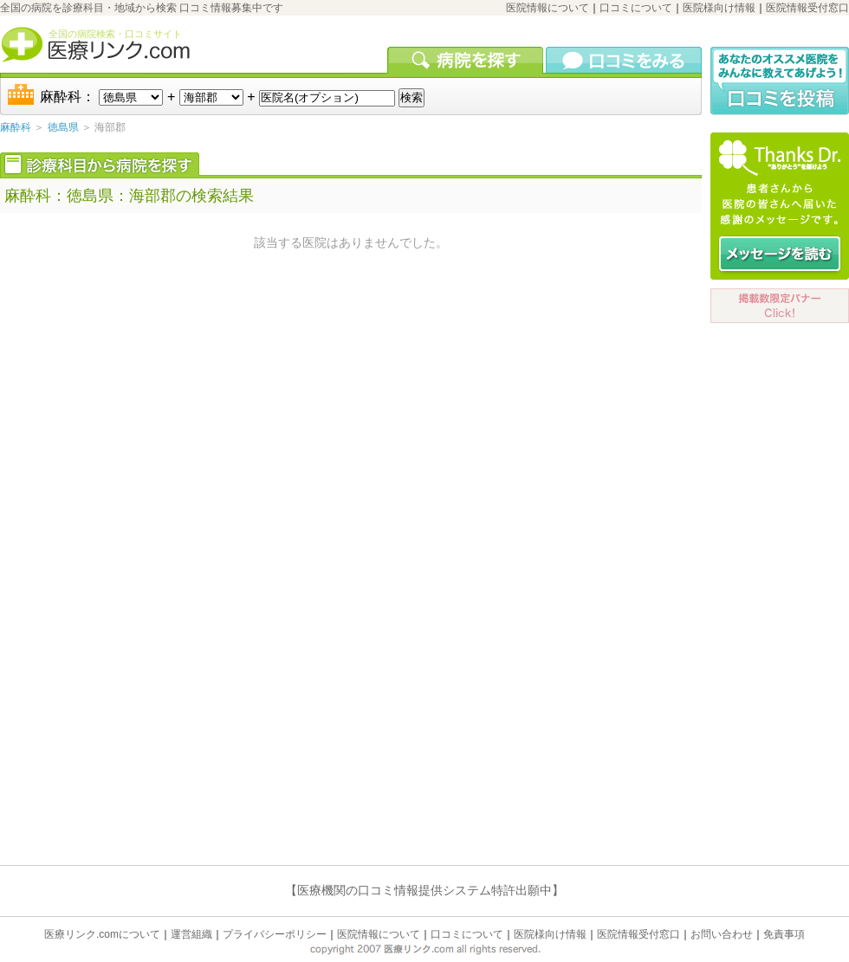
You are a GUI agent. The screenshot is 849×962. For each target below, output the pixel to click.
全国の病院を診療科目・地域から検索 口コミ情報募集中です (141, 8)
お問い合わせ (721, 934)
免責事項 (784, 934)
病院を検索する (466, 60)
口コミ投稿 (779, 81)
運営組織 (191, 934)
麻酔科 (15, 127)
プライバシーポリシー (275, 934)
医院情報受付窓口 (807, 8)
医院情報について (547, 8)
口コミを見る (624, 60)
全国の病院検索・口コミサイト (115, 34)
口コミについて (635, 8)
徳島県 (63, 127)
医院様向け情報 (719, 8)
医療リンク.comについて (102, 934)
